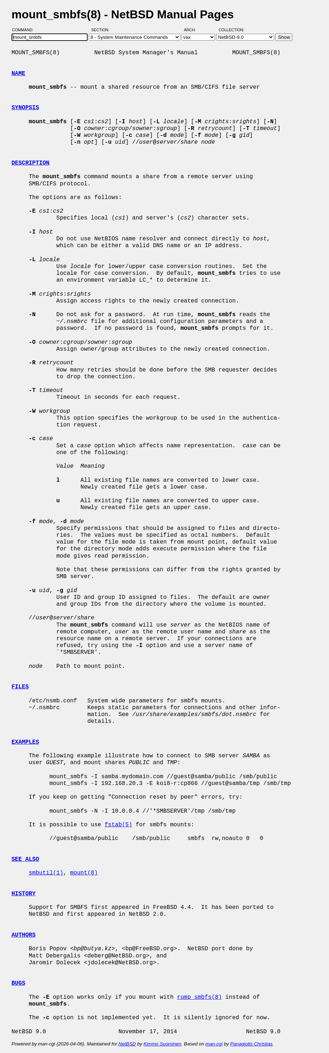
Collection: (231, 30)
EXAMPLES (25, 742)
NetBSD (127, 1044)
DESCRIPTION (30, 163)
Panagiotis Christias (251, 1044)
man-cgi (213, 1044)
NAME (18, 74)
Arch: (193, 30)
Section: (101, 30)
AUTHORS (23, 935)
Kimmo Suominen (162, 1044)
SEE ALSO (25, 859)
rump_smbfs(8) (199, 997)
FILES (20, 687)
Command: (25, 30)
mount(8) (84, 873)
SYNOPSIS (25, 108)
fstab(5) (118, 825)
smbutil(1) (46, 873)
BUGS (18, 983)
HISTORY (23, 894)
